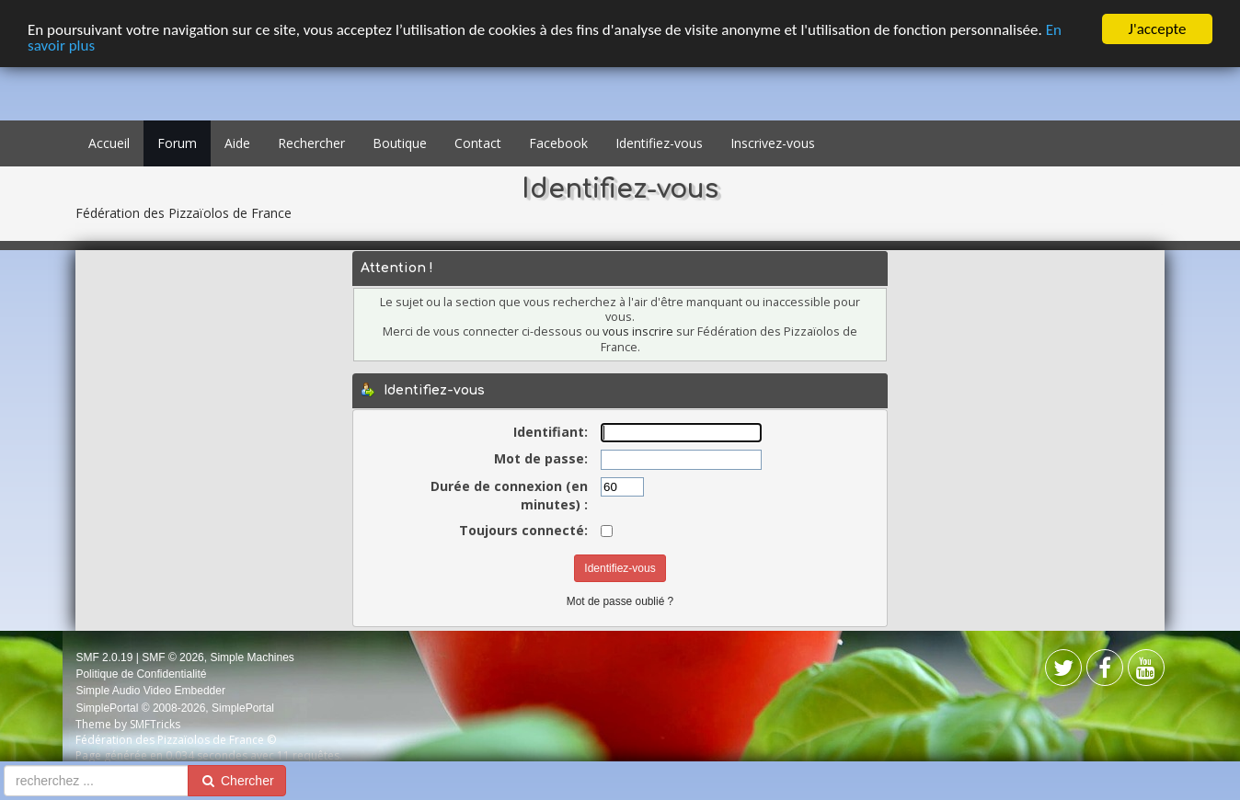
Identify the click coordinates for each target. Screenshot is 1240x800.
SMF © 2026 (173, 657)
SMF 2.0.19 (103, 657)
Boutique (400, 143)
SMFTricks (155, 724)
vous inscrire (638, 331)
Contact (477, 143)
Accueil (109, 143)
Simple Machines (251, 657)
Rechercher (311, 143)
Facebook (558, 143)
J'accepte (1158, 29)
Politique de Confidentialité (140, 674)
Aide (237, 143)
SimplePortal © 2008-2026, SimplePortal (174, 708)
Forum (177, 143)
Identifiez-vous (659, 143)
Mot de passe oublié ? (620, 601)
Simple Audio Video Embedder (150, 690)
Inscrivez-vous (772, 143)
